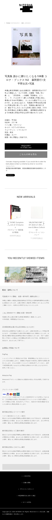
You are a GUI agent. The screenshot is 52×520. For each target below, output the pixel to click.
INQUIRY (26, 146)
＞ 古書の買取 (26, 482)
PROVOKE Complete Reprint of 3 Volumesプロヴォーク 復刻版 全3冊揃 (15, 227)
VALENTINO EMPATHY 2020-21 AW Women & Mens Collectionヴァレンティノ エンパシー (36, 229)
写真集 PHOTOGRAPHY (12, 23)
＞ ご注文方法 (26, 476)
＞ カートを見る (26, 502)
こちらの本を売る (26, 154)
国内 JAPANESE (26, 23)
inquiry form (10, 166)
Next (43, 223)
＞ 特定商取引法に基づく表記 (26, 495)
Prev (8, 223)
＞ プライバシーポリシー (26, 489)
